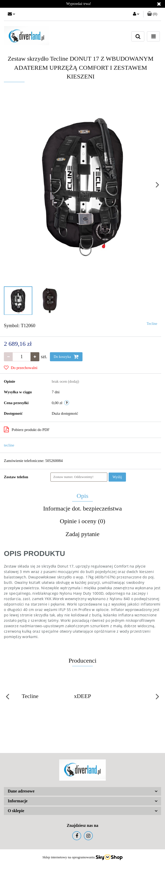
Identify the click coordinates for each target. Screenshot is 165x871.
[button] (152, 14)
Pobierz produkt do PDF (26, 429)
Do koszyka (66, 356)
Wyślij (117, 477)
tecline (9, 445)
